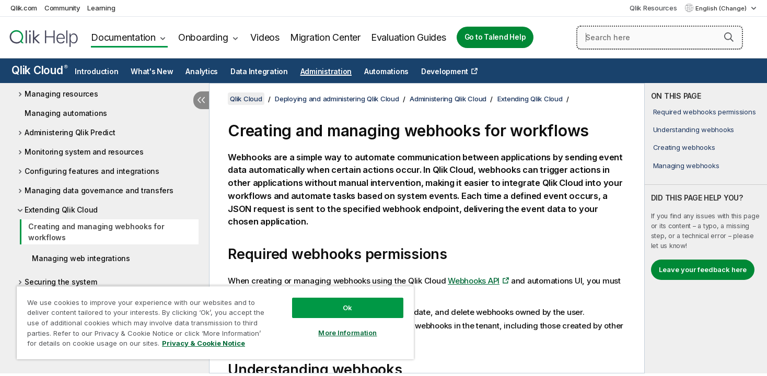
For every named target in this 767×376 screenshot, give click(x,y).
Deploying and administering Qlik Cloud (337, 99)
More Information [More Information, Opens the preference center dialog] (347, 332)
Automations (386, 71)
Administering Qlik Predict (70, 132)
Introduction (96, 71)
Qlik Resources (653, 8)
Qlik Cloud (39, 70)
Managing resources (61, 93)
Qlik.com (23, 8)
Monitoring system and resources (84, 151)
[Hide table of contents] (201, 100)
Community (62, 8)
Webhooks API (473, 281)
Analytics (201, 71)
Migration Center (325, 37)
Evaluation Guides (408, 37)
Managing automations (66, 113)
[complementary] (706, 228)
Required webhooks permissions (704, 112)
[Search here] (659, 38)
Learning (101, 8)
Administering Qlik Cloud (448, 99)
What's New (152, 71)
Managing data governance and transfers (99, 190)
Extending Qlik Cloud (61, 209)
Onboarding (203, 37)
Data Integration (259, 71)
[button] (729, 37)
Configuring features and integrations (92, 171)
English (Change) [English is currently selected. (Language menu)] (721, 8)
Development (444, 71)
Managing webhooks (686, 165)
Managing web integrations (81, 258)
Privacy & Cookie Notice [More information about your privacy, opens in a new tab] (203, 343)
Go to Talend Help (495, 37)
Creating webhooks (684, 147)
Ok (347, 307)
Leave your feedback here (703, 269)
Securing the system (61, 281)
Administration (326, 71)
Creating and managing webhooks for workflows (96, 232)
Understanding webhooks (694, 129)
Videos (265, 37)
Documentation (123, 37)
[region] (215, 322)
